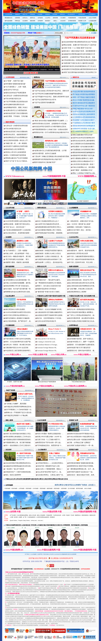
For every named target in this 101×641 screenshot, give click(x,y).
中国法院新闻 (82, 17)
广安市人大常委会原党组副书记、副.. (82, 315)
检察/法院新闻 (73, 266)
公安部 (63, 515)
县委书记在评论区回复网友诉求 (84, 111)
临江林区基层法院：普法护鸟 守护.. (81, 280)
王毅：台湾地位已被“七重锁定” (80, 442)
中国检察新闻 (72, 17)
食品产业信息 (10, 390)
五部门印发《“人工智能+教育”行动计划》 (78, 48)
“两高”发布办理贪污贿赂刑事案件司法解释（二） (51, 120)
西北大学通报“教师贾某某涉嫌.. (84, 100)
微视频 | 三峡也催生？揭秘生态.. (80, 227)
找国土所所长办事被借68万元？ (84, 163)
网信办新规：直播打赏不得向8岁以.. (18, 224)
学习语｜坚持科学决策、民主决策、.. (82, 262)
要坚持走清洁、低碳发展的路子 (17, 134)
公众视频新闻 (73, 207)
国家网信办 (78, 515)
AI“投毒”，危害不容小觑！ (15, 81)
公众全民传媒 (10, 207)
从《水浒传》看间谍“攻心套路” (12, 69)
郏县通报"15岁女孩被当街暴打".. (84, 120)
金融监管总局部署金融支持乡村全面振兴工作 (79, 54)
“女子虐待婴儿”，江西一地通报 (16, 250)
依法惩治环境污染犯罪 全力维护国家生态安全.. (50, 126)
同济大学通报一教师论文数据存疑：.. (50, 433)
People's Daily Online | (24, 520)
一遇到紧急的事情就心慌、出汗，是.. (82, 469)
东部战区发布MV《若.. (88, 329)
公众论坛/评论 (73, 237)
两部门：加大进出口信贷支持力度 (49, 286)
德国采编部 (50, 488)
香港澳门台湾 (82, 20)
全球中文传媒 (19, 5)
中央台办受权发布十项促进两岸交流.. (82, 436)
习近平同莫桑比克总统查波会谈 (80, 37)
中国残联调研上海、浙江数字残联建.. (18, 442)
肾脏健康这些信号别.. (87, 453)
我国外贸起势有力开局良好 (46, 289)
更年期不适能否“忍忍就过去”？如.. (81, 472)
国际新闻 (32, 20)
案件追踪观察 (8, 20)
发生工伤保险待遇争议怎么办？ (48, 221)
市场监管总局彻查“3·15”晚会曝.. (17, 415)
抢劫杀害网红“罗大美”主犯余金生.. (17, 286)
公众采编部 (33, 554)
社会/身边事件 (10, 296)
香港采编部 (14, 488)
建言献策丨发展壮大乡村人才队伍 (49, 253)
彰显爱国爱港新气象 (87, 424)
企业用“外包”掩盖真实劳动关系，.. (49, 224)
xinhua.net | (34, 520)
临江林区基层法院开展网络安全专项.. (82, 286)
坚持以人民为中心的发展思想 (16, 152)
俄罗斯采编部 (79, 488)
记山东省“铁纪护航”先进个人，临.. (50, 472)
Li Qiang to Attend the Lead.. (46, 342)
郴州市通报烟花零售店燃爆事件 (84, 103)
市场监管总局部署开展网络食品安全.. (19, 406)
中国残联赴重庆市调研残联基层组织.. (18, 439)
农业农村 (63, 20)
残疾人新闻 (9, 420)
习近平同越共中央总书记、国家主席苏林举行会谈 (51, 96)
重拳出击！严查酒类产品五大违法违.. (19, 412)
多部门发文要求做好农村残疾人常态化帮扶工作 (80, 72)
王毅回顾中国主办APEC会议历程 (16, 347)
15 (58, 67)
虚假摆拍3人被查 (23, 241)
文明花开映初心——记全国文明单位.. (51, 463)
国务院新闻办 (85, 515)
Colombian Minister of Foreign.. (47, 344)
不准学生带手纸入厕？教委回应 (84, 106)
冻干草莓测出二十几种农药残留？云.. (19, 409)
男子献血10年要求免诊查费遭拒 (84, 94)
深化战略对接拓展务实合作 (15, 104)
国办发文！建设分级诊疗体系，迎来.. (82, 475)
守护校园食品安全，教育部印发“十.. (49, 445)
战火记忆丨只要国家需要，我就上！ (50, 469)
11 (47, 67)
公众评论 (47, 17)
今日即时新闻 (10, 77)
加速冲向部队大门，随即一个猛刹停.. (82, 342)
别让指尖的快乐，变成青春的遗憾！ (18, 233)
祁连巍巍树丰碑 (85, 211)
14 (55, 67)
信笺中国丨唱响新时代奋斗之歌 (49, 466)
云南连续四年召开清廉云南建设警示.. (50, 312)
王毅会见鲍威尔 (22, 329)
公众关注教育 (41, 420)
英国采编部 (43, 488)
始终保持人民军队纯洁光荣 (78, 253)
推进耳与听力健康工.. (24, 424)
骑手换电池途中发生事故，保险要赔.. (50, 233)
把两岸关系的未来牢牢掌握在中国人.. (82, 433)
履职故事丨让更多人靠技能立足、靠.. (50, 256)
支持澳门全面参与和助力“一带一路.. (81, 445)
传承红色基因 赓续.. (87, 241)
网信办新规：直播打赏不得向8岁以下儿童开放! (80, 45)
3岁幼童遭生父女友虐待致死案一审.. (18, 280)
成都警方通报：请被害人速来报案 (17, 262)
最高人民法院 (32, 515)
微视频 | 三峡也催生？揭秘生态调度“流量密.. (57, 69)
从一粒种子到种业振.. (24, 453)
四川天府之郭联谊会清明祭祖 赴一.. (17, 315)
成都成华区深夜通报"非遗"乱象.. (84, 128)
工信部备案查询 (31, 517)
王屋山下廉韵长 (54, 453)
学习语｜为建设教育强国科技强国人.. (82, 256)
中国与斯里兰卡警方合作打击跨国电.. (18, 339)
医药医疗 (47, 20)
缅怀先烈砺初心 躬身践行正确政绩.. (17, 318)
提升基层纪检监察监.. (87, 299)
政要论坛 (32, 17)
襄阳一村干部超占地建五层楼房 (84, 97)
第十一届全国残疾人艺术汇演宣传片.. (18, 445)
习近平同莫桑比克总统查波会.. (55, 81)
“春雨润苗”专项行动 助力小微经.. (48, 292)
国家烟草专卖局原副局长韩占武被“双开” (48, 159)
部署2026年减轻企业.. (56, 270)
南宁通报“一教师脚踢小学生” (83, 172)
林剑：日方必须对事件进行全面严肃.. (18, 342)
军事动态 (17, 20)
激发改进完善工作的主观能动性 (17, 113)
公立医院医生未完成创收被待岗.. (84, 117)
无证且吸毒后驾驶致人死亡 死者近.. (49, 230)
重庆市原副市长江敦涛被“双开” (45, 162)
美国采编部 (28, 488)
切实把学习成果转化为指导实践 (17, 146)
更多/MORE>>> (64, 77)
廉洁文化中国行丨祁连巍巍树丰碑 (33, 69)
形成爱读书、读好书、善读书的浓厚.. (82, 250)
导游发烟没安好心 (23, 270)
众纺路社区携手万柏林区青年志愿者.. (50, 315)
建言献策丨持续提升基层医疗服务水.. (50, 250)
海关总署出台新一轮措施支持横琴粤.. (82, 439)
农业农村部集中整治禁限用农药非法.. (18, 463)
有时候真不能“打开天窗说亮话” (80, 347)
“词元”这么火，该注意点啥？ (15, 227)
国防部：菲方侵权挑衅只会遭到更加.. (82, 344)
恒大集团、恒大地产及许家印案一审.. (18, 289)
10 (44, 67)
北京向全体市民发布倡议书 (46, 321)
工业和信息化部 (57, 515)
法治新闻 (25, 20)
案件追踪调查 (10, 266)
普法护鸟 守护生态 (12, 90)
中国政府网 (49, 515)
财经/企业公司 (42, 266)
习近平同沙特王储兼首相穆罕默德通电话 (48, 94)
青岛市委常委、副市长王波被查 (45, 153)
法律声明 (39, 554)
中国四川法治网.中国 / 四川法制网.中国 (82, 296)
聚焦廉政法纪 (8, 17)
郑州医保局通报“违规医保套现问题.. (81, 463)
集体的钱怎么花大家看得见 (15, 149)
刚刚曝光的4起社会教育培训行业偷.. (18, 292)
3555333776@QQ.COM (18, 33)
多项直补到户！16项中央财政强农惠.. (18, 472)
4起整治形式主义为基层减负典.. (17, 110)
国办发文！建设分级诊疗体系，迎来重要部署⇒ (80, 51)
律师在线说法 (41, 207)
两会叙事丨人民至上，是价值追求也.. (50, 262)
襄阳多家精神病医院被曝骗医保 (84, 126)
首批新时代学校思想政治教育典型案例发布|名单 (80, 69)
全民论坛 (25, 17)
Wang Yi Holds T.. (54, 329)
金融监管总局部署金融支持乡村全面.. (18, 466)
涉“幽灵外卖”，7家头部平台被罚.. (49, 280)
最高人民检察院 (41, 515)
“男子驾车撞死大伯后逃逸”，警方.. (17, 259)
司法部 (72, 515)
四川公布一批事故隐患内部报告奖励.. (82, 309)
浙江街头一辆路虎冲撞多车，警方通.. (18, 256)
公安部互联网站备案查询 (42, 517)
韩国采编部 (57, 488)
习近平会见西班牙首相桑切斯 (44, 102)
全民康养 (40, 20)
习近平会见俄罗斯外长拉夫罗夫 (45, 99)
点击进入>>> (40, 33)
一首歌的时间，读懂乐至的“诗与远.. (81, 221)
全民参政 (40, 17)
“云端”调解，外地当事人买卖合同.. (81, 289)
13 (52, 67)
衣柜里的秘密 (73, 233)
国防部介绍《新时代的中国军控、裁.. (82, 350)
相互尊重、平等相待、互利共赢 (17, 116)
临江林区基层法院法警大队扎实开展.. (82, 283)
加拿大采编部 (87, 488)
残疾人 (55, 20)
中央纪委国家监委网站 (22, 515)
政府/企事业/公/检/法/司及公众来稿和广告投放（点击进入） (75, 485)
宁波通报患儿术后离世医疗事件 (84, 123)
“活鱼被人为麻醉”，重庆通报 (16, 403)
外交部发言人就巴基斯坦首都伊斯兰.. (18, 350)
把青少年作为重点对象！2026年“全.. (49, 436)
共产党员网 (13, 515)
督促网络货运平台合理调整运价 (17, 137)
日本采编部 (35, 488)
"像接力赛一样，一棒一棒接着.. (17, 143)
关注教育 (63, 17)
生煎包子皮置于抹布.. (25, 394)
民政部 (68, 515)
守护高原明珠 (21, 299)
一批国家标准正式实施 (53, 111)
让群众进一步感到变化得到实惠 (17, 95)
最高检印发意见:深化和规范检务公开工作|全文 (80, 66)
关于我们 (27, 554)
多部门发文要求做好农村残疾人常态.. (18, 433)
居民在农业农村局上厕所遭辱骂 (84, 114)
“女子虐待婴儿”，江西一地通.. (16, 87)
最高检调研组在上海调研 (77, 292)
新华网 (16, 517)
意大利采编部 (71, 488)
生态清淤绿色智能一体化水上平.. (17, 140)
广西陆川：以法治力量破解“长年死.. (49, 309)
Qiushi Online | (14, 520)
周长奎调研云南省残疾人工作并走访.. (18, 436)
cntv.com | (40, 520)
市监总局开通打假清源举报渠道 (84, 91)
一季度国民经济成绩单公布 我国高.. (49, 283)
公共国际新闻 (92, 20)
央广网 (24, 517)
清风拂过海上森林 (51, 141)
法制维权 (17, 17)
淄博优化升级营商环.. (55, 299)
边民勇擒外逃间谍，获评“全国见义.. (81, 339)
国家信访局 (92, 515)
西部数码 (52, 517)
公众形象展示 (42, 449)
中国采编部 (7, 488)
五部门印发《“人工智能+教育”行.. (49, 439)
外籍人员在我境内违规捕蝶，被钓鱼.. (18, 283)
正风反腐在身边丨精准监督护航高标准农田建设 (80, 60)
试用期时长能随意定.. (55, 211)
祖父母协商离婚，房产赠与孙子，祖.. (18, 321)
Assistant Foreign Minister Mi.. (47, 347)
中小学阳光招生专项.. (55, 424)
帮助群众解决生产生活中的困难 (17, 158)
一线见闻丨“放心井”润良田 (14, 469)
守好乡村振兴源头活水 (13, 98)
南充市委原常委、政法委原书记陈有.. (82, 318)
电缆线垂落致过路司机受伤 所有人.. (49, 227)
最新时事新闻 (10, 122)
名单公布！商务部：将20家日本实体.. (18, 344)
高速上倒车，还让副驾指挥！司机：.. (18, 253)
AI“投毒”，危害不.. (23, 211)
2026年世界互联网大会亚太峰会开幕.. (18, 221)
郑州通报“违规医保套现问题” (16, 84)
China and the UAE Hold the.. (46, 339)
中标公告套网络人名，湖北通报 (84, 169)
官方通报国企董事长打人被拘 (83, 131)
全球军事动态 (73, 325)
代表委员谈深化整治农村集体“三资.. (49, 259)
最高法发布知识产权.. (87, 270)
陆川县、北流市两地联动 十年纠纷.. (49, 318)
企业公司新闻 (92, 17)
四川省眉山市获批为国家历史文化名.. (82, 321)
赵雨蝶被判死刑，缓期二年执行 (17, 107)
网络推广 (94, 77)
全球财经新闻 (72, 20)
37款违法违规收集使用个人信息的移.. (18, 230)
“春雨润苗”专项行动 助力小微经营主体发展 (79, 63)
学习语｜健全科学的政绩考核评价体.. (82, 259)
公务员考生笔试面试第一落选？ (84, 166)
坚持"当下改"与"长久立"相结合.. (17, 161)
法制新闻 (37, 107)
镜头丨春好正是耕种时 (13, 475)
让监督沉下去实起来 (55, 241)
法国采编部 (64, 488)
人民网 (11, 517)
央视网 (20, 517)
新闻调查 (55, 17)
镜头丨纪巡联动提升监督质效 (16, 155)
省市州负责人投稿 (24, 77)
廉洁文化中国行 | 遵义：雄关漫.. (80, 230)
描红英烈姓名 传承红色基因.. (15, 309)
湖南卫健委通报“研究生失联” (83, 108)
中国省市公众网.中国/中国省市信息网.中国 (51, 296)
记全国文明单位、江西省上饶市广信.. (51, 475)
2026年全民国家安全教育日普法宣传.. (18, 312)
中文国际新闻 (10, 325)
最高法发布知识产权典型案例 (16, 93)
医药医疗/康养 (73, 449)
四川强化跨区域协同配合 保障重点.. (81, 312)
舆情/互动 (76, 77)
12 (50, 67)
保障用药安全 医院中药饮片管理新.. (81, 466)
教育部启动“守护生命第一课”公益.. (49, 442)
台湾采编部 (21, 488)
